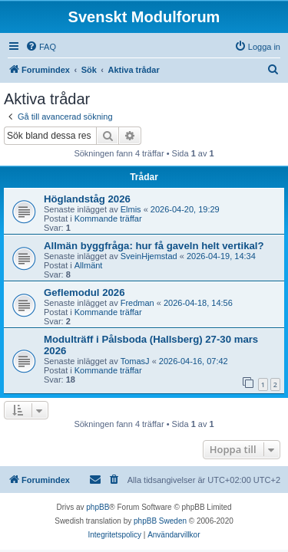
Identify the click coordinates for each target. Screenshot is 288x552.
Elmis (131, 209)
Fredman (137, 302)
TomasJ (135, 361)
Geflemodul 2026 (84, 292)
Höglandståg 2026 (87, 199)
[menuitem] (40, 47)
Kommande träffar (108, 218)
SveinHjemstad (149, 256)
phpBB (97, 507)
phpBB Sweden (160, 521)
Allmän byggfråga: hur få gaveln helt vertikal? (154, 245)
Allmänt (88, 265)
